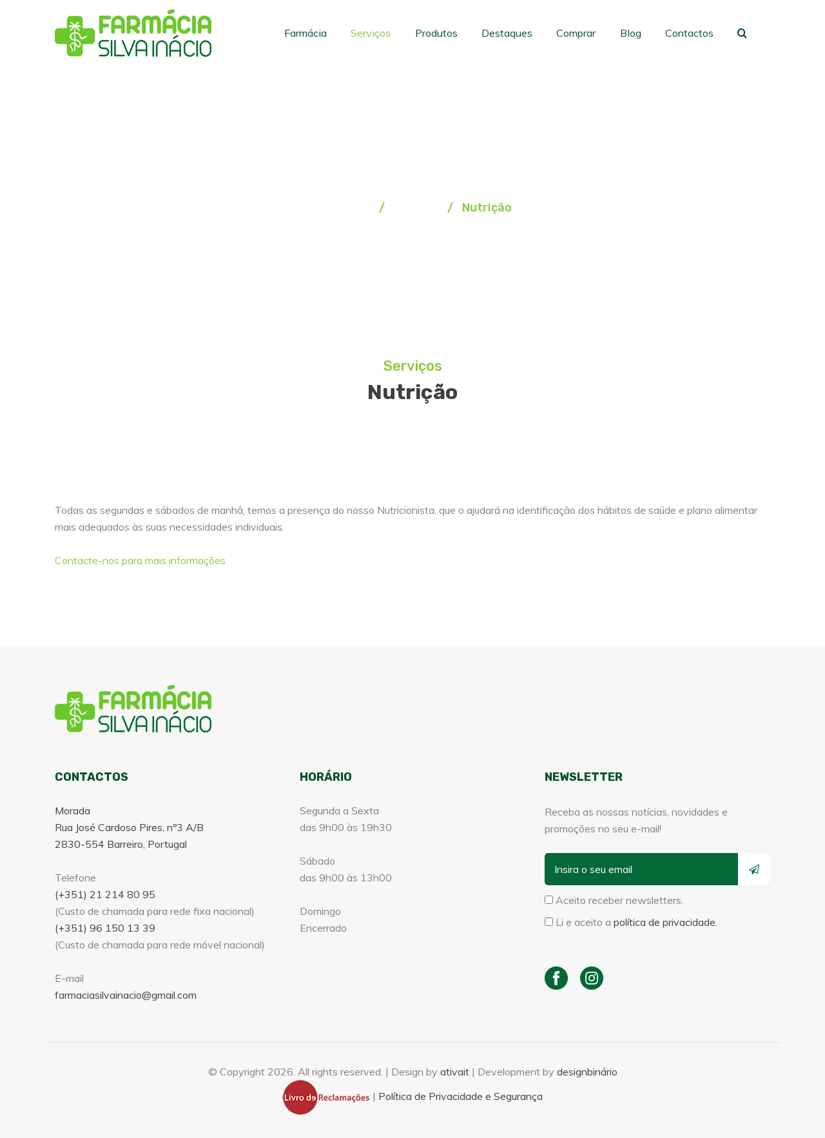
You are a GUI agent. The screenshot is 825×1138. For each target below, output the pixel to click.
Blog (636, 32)
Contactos (692, 32)
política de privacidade (664, 922)
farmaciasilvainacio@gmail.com (126, 994)
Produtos (450, 32)
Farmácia (324, 32)
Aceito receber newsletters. (614, 900)
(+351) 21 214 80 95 (105, 894)
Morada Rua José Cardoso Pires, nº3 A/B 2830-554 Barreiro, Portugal (129, 827)
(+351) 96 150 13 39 (105, 927)
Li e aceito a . (631, 922)
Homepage (344, 208)
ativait (454, 1071)
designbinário (587, 1071)
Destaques (517, 32)
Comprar (584, 32)
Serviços (387, 32)
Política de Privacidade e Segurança (460, 1096)
